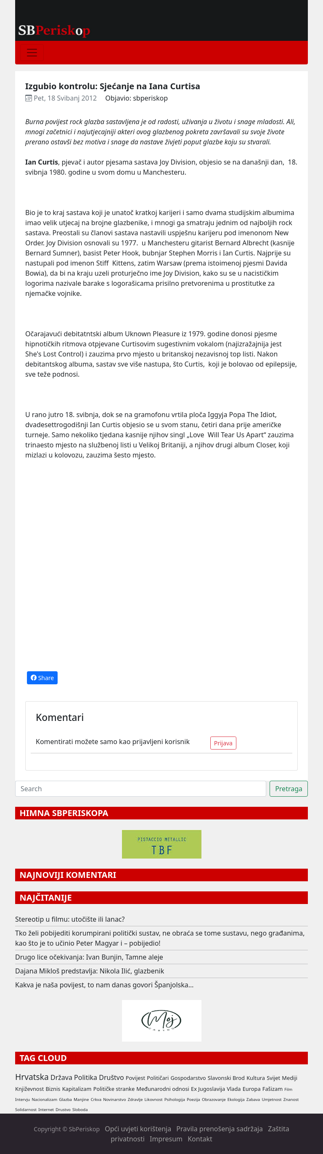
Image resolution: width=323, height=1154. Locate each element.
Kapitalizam (77, 1089)
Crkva (96, 1099)
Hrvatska (32, 1076)
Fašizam (272, 1089)
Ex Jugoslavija (208, 1089)
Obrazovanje (214, 1099)
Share (42, 678)
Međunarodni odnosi (162, 1089)
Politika (85, 1077)
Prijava (223, 743)
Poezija (193, 1099)
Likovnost (154, 1099)
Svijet (273, 1078)
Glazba (65, 1099)
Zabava (253, 1099)
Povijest (135, 1078)
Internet (46, 1109)
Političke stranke (114, 1089)
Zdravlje (135, 1099)
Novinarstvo (114, 1099)
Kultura (255, 1078)
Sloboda (80, 1109)
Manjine (81, 1099)
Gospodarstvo (188, 1078)
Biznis (52, 1089)
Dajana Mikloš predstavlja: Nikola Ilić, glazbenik (89, 971)
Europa (252, 1089)
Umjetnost (271, 1099)
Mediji (289, 1078)
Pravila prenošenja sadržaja (219, 1128)
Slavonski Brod (226, 1078)
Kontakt (200, 1138)
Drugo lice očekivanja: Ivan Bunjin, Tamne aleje (89, 957)
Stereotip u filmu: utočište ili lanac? (70, 919)
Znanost (291, 1099)
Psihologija (174, 1099)
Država (61, 1077)
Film (288, 1089)
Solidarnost (26, 1109)
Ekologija (236, 1099)
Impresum (166, 1138)
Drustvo (63, 1109)
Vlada (234, 1089)
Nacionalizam (44, 1099)
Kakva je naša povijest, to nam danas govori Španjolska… (104, 984)
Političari (158, 1078)
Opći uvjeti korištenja (138, 1128)
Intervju (22, 1099)
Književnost (29, 1089)
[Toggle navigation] (32, 52)
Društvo (111, 1077)
